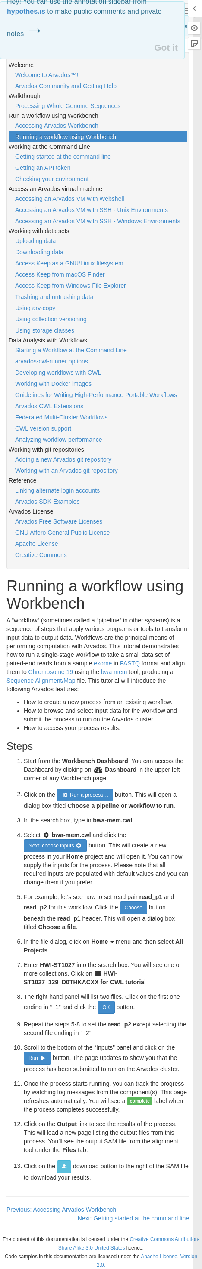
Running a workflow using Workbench (65, 136)
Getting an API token (42, 167)
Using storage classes (44, 330)
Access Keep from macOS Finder (60, 274)
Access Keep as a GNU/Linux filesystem (69, 263)
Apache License (36, 543)
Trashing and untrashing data (54, 296)
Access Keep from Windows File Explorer (70, 285)
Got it (166, 47)
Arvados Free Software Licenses (58, 521)
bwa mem (114, 671)
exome (103, 663)
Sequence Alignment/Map (41, 680)
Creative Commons (41, 554)
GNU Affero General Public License (62, 532)
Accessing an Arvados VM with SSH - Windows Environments (97, 221)
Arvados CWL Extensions (49, 406)
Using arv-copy (35, 308)
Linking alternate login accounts (57, 490)
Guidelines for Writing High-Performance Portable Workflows (96, 394)
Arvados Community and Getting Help (66, 86)
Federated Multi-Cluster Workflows (61, 417)
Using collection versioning (51, 319)
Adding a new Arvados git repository (63, 459)
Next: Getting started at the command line (133, 1218)
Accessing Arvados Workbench (56, 125)
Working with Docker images (53, 383)
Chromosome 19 (50, 671)
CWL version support (43, 428)
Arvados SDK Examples (47, 501)
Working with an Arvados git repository (66, 470)
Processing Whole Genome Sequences (67, 105)
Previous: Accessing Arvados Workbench (61, 1209)
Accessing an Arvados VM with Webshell (69, 198)
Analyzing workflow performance (58, 439)
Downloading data (39, 252)
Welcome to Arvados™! (46, 74)
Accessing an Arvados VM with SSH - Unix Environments (91, 209)
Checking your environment (51, 179)
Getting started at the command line (63, 156)
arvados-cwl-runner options (51, 361)
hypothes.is (26, 11)
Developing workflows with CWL (58, 372)
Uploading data (35, 240)
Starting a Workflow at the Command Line (71, 350)
